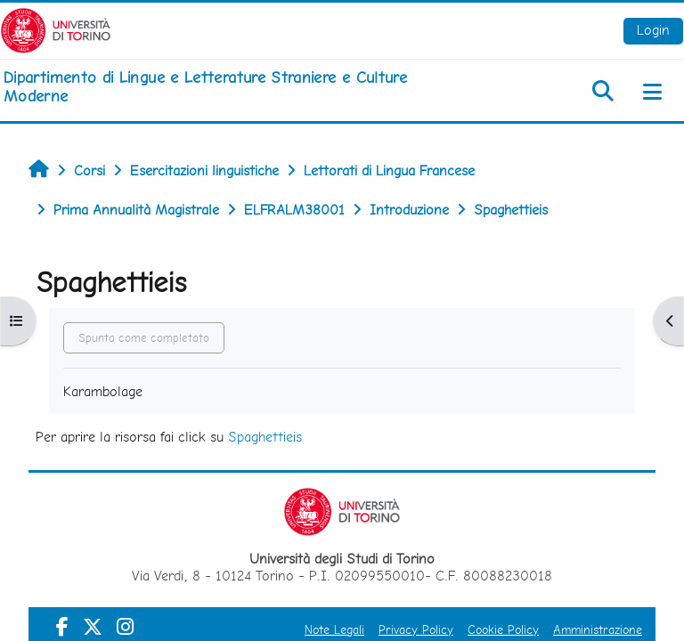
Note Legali (334, 629)
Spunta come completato (143, 338)
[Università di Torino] (55, 28)
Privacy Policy (416, 629)
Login (653, 29)
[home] (228, 87)
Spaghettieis (265, 436)
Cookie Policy (503, 629)
